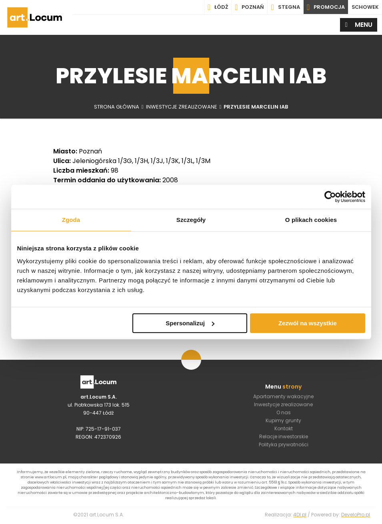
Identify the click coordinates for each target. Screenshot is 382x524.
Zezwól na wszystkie (307, 323)
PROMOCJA (325, 7)
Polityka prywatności (283, 444)
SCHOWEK (365, 7)
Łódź (216, 7)
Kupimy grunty (283, 420)
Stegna (284, 7)
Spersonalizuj (190, 323)
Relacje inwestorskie (283, 436)
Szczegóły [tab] (191, 219)
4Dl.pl (299, 516)
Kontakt (283, 428)
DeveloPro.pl (355, 516)
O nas (283, 412)
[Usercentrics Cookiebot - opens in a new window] (330, 197)
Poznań (248, 7)
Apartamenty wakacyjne (283, 396)
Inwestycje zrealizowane (283, 404)
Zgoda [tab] (71, 219)
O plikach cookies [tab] (311, 219)
